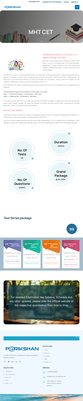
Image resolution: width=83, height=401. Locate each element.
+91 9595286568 (52, 372)
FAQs (45, 359)
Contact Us (47, 362)
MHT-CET (8, 377)
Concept (46, 356)
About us (47, 353)
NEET (7, 380)
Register (74, 2)
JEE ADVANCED (10, 374)
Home (46, 350)
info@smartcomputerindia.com (56, 376)
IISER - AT (8, 383)
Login (66, 2)
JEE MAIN (8, 371)
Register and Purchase (12, 261)
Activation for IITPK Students (52, 2)
